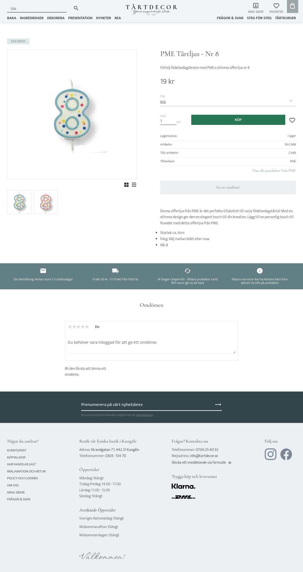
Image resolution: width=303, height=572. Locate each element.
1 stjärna (70, 327)
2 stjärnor (74, 327)
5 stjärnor (87, 327)
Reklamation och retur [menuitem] (26, 471)
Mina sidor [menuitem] (255, 11)
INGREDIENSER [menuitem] (32, 18)
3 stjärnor (78, 327)
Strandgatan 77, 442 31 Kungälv (115, 450)
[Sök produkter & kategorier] (39, 9)
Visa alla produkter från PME (274, 170)
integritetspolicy (144, 415)
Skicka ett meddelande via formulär (202, 462)
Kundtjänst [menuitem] (17, 450)
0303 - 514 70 (115, 456)
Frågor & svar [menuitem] (230, 18)
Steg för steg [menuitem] (259, 18)
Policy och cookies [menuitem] (22, 478)
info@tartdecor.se (204, 456)
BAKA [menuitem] (11, 18)
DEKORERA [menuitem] (56, 18)
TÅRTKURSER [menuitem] (285, 18)
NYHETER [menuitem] (103, 18)
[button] (276, 8)
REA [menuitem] (118, 18)
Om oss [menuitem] (13, 485)
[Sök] (76, 8)
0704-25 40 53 (207, 450)
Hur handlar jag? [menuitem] (21, 464)
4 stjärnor (82, 327)
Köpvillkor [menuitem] (16, 457)
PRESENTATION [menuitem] (80, 18)
